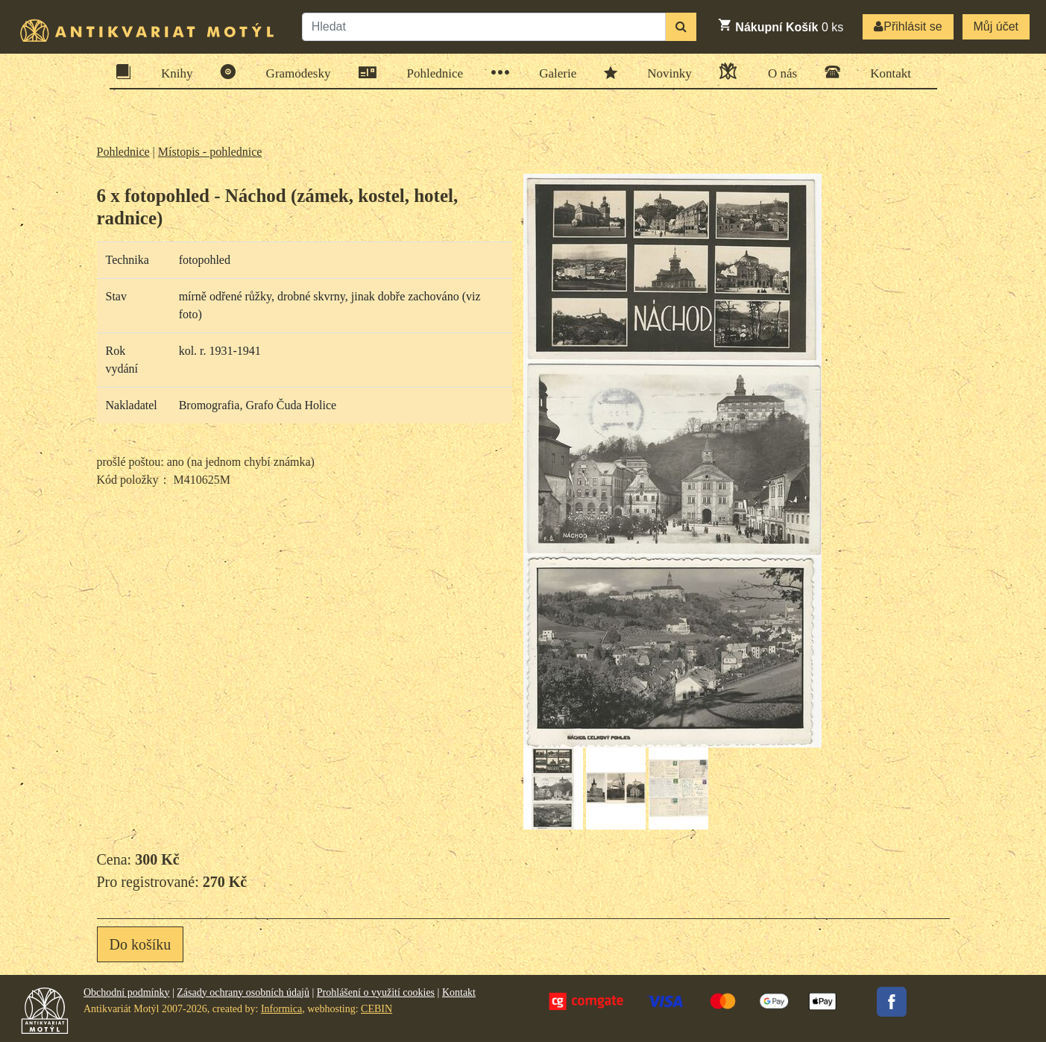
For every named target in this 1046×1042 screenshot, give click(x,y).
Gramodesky (293, 72)
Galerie (552, 72)
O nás (777, 71)
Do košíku (140, 944)
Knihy (172, 72)
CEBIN (376, 1008)
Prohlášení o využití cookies (376, 992)
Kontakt (885, 72)
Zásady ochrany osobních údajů (243, 992)
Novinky (664, 72)
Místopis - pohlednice (210, 151)
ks (780, 25)
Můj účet (996, 26)
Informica (281, 1008)
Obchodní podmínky (127, 992)
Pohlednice (430, 72)
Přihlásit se (908, 26)
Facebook (892, 1002)
